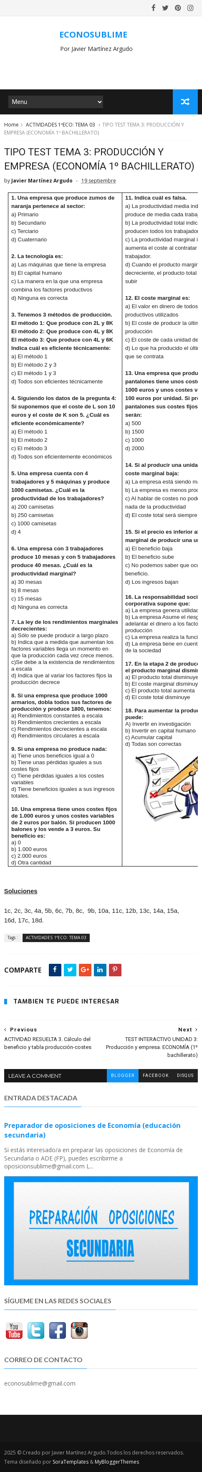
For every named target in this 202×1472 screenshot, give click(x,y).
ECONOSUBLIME (93, 34)
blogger (122, 1075)
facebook (156, 1075)
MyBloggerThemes (117, 1461)
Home (11, 124)
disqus (185, 1075)
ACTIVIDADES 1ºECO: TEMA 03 (60, 124)
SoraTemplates (70, 1461)
